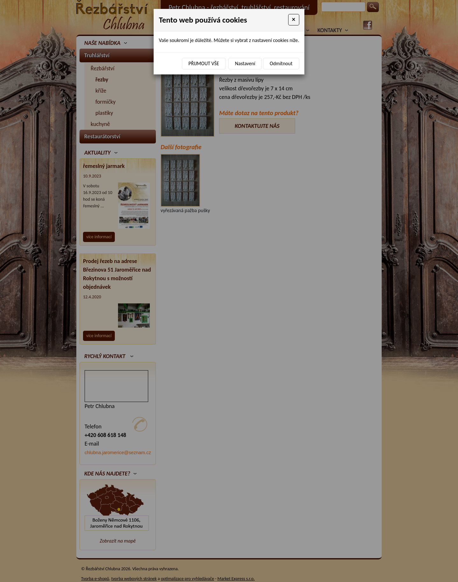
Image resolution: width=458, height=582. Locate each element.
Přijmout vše (204, 63)
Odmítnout (281, 63)
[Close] (293, 19)
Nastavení (245, 63)
